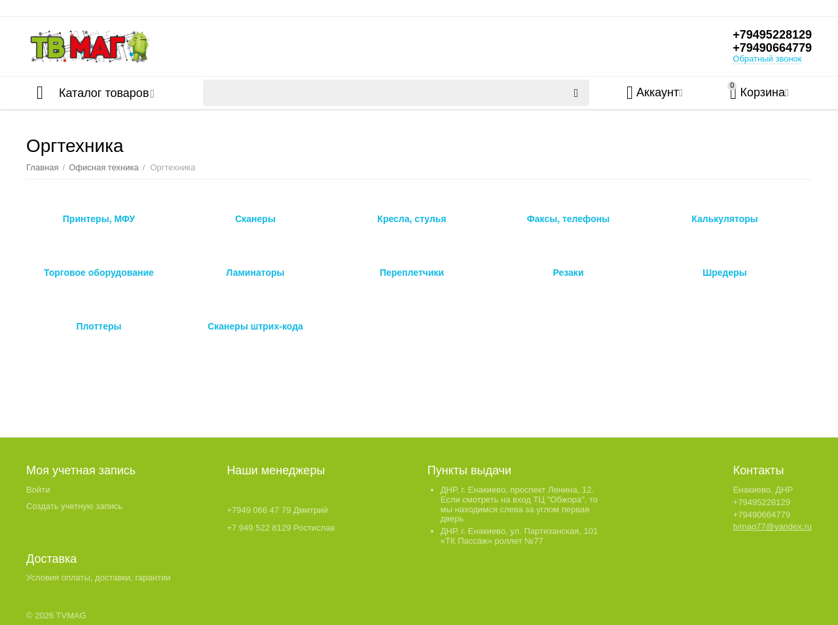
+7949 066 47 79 (259, 510)
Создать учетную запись (74, 506)
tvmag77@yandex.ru (772, 526)
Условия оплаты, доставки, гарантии (98, 577)
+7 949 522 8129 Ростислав (281, 528)
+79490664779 (772, 47)
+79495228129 (772, 34)
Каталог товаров (104, 93)
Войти (38, 490)
